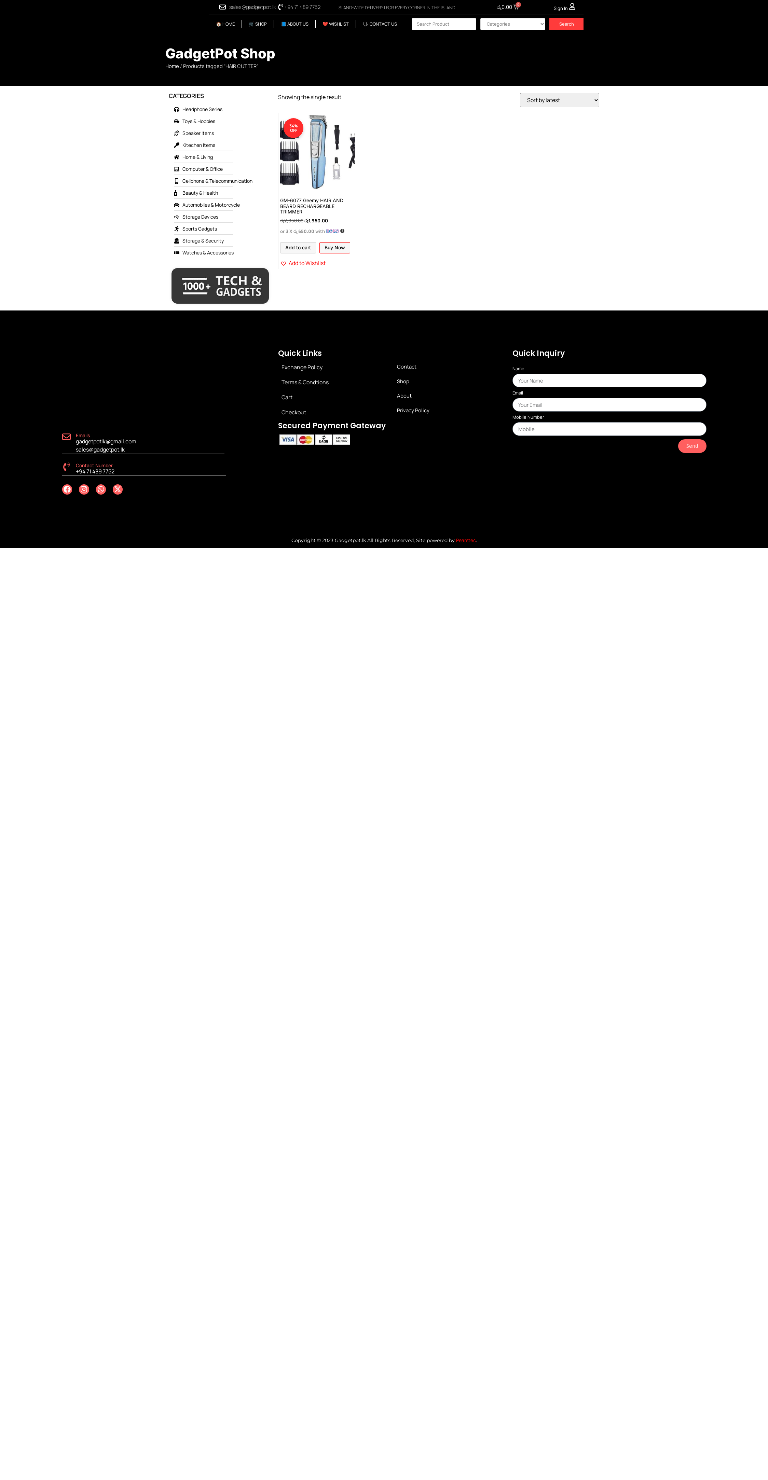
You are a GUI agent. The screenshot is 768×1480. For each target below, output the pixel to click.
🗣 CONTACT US (380, 24)
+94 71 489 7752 (302, 7)
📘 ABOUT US (294, 24)
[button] (303, 263)
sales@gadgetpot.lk (252, 7)
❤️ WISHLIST (336, 24)
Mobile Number (528, 417)
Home (172, 66)
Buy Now (335, 247)
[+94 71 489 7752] (280, 7)
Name (518, 369)
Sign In (561, 8)
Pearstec (466, 540)
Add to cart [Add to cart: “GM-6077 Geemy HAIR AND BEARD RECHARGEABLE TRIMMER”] (298, 247)
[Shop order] (559, 100)
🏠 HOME (225, 24)
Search (566, 24)
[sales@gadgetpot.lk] (222, 7)
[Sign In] (572, 6)
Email (517, 393)
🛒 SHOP (258, 24)
